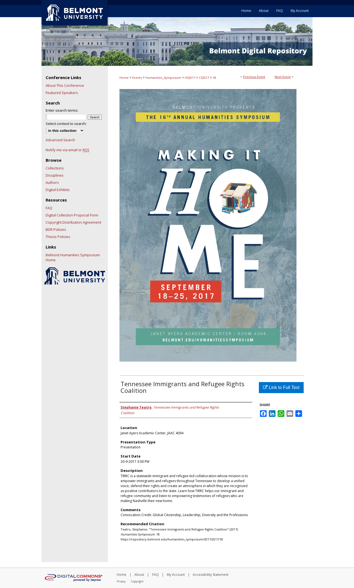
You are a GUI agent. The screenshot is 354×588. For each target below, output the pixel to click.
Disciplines (55, 175)
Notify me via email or (67, 149)
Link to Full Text (281, 387)
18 (214, 77)
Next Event (283, 77)
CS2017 (204, 77)
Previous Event (254, 77)
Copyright (137, 581)
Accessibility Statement (210, 574)
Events (137, 77)
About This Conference (65, 85)
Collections (55, 168)
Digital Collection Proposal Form (72, 215)
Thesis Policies (58, 236)
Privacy (121, 581)
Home (124, 77)
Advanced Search (60, 139)
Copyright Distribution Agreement (73, 222)
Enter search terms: (62, 110)
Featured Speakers (62, 92)
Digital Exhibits (58, 189)
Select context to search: (66, 123)
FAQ (49, 207)
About (139, 574)
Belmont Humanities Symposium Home (73, 257)
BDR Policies (56, 229)
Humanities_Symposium (163, 77)
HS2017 (190, 77)
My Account (176, 574)
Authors (52, 182)
